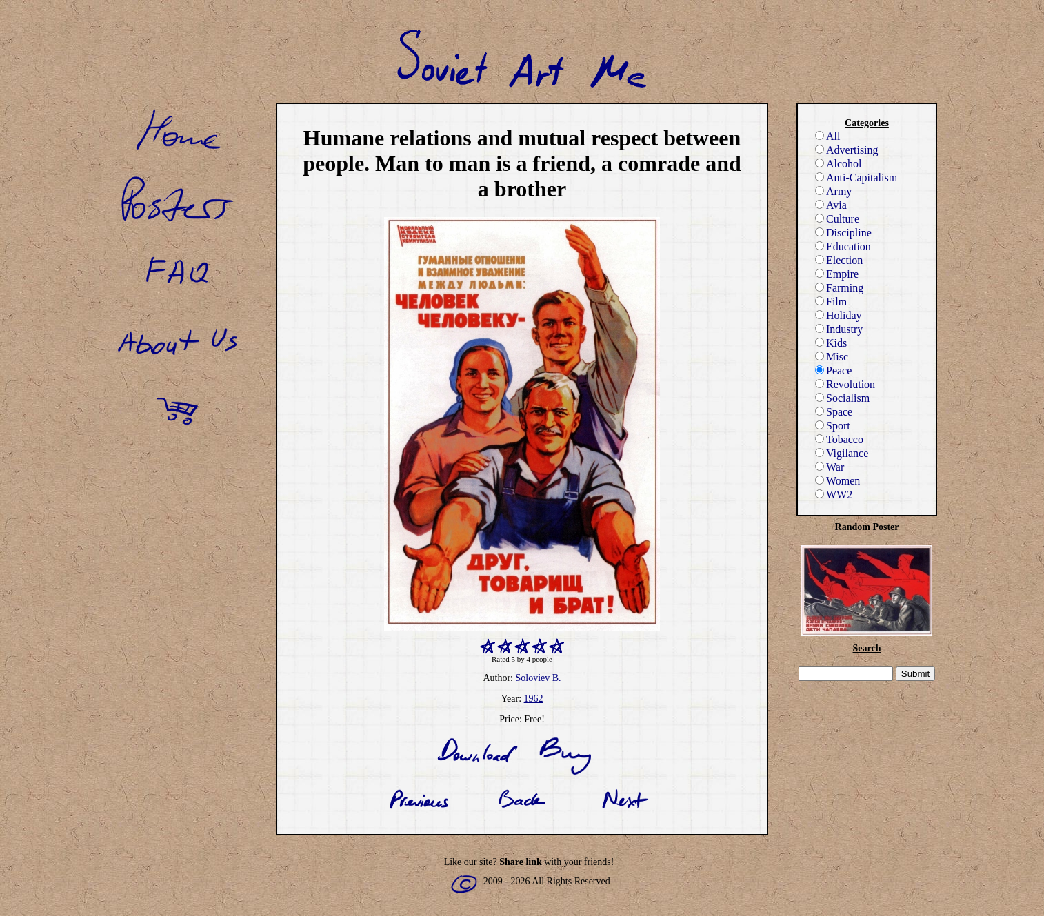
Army (833, 191)
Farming (839, 288)
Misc (831, 357)
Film (831, 301)
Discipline (843, 232)
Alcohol (838, 164)
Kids (831, 343)
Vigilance (841, 453)
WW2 (833, 494)
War (829, 467)
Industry (839, 329)
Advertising (847, 150)
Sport (832, 425)
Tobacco (839, 439)
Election (839, 260)
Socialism (842, 398)
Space (833, 412)
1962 (533, 698)
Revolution (845, 384)
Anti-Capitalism (856, 177)
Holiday (838, 315)
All (827, 136)
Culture (837, 219)
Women (837, 481)
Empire (837, 274)
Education (843, 246)
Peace (833, 370)
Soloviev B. (538, 678)
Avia (831, 205)
